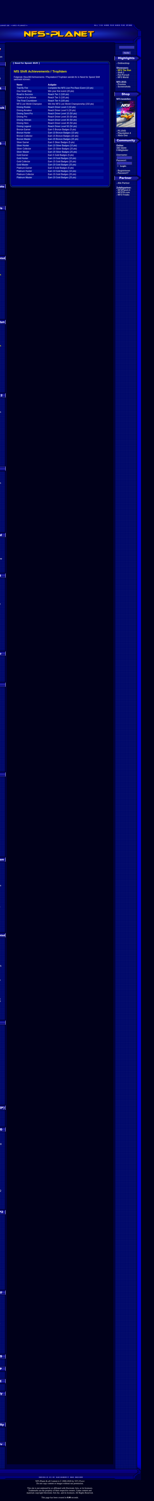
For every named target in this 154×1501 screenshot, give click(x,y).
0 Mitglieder (122, 150)
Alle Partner (124, 183)
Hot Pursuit (123, 75)
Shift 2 (121, 72)
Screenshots (124, 86)
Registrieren (124, 171)
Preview (122, 84)
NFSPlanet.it (124, 190)
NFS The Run (124, 70)
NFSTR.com (124, 192)
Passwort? (123, 173)
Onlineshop (124, 63)
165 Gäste (122, 148)
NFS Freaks (124, 195)
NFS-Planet (80, 1481)
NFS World (123, 77)
